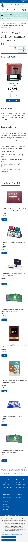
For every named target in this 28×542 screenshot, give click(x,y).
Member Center (6, 494)
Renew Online (6, 484)
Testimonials (5, 510)
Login (4, 492)
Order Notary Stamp (20, 482)
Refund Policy (19, 499)
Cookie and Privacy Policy (16, 534)
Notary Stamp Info (20, 492)
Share (13, 48)
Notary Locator (6, 506)
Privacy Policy (19, 495)
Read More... (6, 120)
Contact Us (24, 1)
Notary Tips (5, 509)
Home (3, 23)
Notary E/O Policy (6, 485)
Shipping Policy (19, 497)
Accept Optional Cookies (8, 536)
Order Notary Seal (20, 484)
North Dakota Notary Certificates (16, 23)
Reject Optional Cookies (8, 539)
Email (22, 48)
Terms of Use (4, 534)
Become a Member (7, 497)
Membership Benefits (7, 495)
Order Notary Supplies (21, 485)
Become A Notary (6, 507)
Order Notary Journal (21, 487)
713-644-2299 (15, 1)
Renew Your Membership (8, 499)
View (4, 219)
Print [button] (22, 51)
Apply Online (5, 482)
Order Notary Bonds (7, 487)
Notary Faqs (5, 504)
